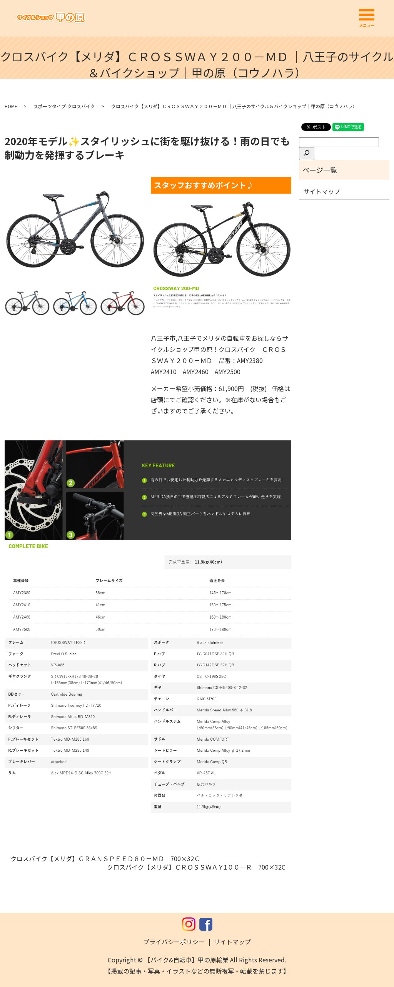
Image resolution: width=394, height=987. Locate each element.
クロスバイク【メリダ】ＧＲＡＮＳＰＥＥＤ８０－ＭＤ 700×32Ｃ (105, 858)
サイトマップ (321, 191)
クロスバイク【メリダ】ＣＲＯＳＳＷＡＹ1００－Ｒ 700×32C (196, 867)
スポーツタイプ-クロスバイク (64, 106)
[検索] (306, 153)
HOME (11, 106)
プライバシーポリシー (174, 941)
